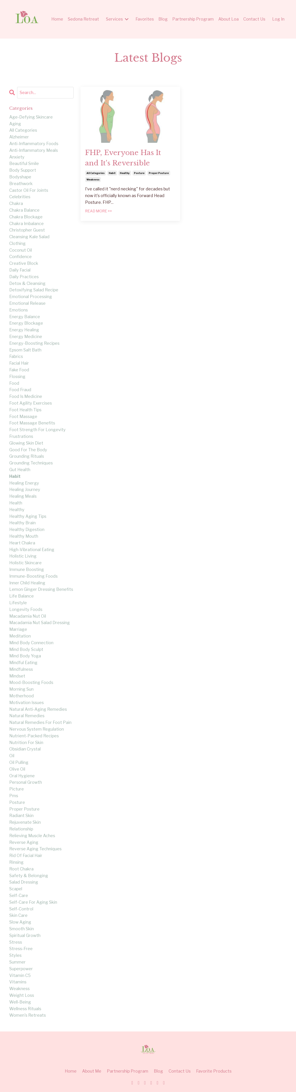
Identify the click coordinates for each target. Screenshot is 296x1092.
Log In (278, 19)
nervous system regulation (36, 729)
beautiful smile (24, 163)
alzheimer (19, 136)
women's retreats (27, 1015)
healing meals (23, 496)
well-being (20, 1002)
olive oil (17, 769)
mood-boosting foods (31, 682)
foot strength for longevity (37, 429)
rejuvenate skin (25, 822)
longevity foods (25, 609)
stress (15, 942)
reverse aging (23, 842)
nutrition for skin (26, 742)
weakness (92, 179)
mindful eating (23, 662)
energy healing (24, 329)
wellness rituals (25, 1008)
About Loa (228, 19)
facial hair (19, 363)
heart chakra (22, 542)
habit (112, 173)
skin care (18, 915)
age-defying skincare (31, 117)
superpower (21, 968)
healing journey (24, 489)
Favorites (145, 19)
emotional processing (30, 296)
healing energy (24, 483)
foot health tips (25, 409)
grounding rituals (26, 456)
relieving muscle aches (32, 835)
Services (117, 19)
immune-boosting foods (33, 576)
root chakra (21, 868)
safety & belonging (28, 875)
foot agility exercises (30, 403)
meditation (20, 636)
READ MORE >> (98, 211)
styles (15, 955)
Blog (163, 19)
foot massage (23, 416)
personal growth (25, 782)
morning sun (21, 689)
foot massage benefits (32, 423)
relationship (21, 829)
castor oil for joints (28, 190)
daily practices (24, 276)
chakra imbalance (26, 223)
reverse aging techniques (35, 848)
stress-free (21, 948)
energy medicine (25, 336)
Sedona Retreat (83, 19)
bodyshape (20, 176)
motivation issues (26, 702)
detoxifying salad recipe (33, 289)
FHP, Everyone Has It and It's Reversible (123, 157)
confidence (20, 256)
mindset (17, 676)
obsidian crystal (25, 749)
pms (13, 795)
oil (11, 755)
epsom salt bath (25, 350)
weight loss (21, 995)
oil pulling (18, 762)
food (14, 383)
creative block (23, 263)
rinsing (16, 862)
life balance (21, 596)
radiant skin (21, 815)
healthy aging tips (27, 516)
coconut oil (20, 250)
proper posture (159, 173)
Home (57, 19)
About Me (91, 1071)
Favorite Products (213, 1071)
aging (15, 123)
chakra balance (24, 210)
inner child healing (27, 582)
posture (139, 173)
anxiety (17, 157)
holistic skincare (25, 562)
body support (22, 170)
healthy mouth (23, 536)
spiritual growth (24, 935)
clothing (17, 243)
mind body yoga (25, 655)
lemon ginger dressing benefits (41, 589)
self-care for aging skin (33, 902)
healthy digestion (26, 529)
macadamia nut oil (27, 616)
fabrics (16, 356)
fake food (19, 369)
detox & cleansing (27, 283)
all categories (95, 173)
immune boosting (26, 569)
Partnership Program (193, 19)
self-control (21, 908)
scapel (15, 888)
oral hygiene (22, 775)
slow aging (20, 922)
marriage (18, 629)
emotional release (27, 303)
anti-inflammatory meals (33, 150)
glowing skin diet (26, 443)
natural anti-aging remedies (38, 709)
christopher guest (27, 230)
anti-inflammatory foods (33, 143)
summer (17, 962)
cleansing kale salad (29, 236)
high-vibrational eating (31, 549)
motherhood (21, 695)
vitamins (17, 981)
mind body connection (31, 642)
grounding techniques (31, 463)
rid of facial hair (25, 855)
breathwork (21, 183)
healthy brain (22, 522)
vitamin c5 (20, 975)
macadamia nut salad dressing (39, 622)
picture (16, 789)
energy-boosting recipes (34, 343)
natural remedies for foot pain (40, 722)
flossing (17, 376)
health (15, 502)
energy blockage (26, 323)
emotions (18, 310)
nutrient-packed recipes (34, 735)
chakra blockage (26, 216)
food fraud (20, 389)
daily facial (20, 270)
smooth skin (21, 928)
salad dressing (23, 882)
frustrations (21, 436)
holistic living (23, 556)
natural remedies (26, 715)
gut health (19, 469)
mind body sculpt (26, 649)
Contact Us (254, 19)
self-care (18, 895)
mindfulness (21, 669)
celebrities (19, 196)
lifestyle (18, 602)
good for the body (28, 449)
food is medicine (25, 396)
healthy (125, 173)
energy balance (24, 316)
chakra (16, 203)
